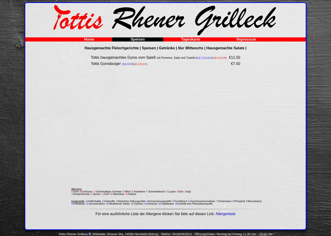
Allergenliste (225, 214)
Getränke (167, 48)
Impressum (246, 39)
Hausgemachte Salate (225, 48)
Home (89, 39)
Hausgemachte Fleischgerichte (112, 48)
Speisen (138, 39)
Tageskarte (190, 39)
